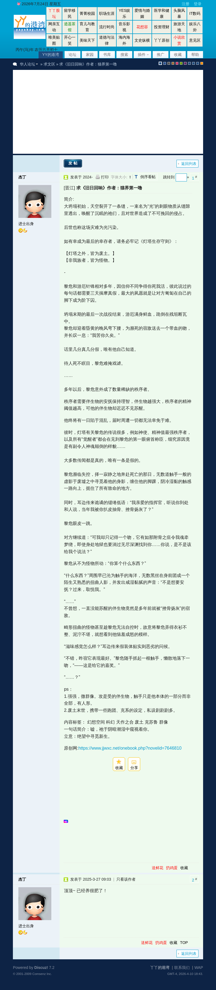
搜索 (124, 54)
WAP (198, 967)
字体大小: (119, 177)
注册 (185, 4)
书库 (107, 54)
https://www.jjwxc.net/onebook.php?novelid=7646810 (130, 748)
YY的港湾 (50, 54)
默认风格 (160, 63)
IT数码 (194, 13)
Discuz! (41, 967)
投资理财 (161, 27)
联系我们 (182, 967)
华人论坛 (27, 64)
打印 (105, 177)
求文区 (49, 64)
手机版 (201, 63)
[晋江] (69, 187)
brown (173, 63)
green (181, 63)
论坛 (72, 54)
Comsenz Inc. (42, 973)
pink (177, 63)
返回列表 (189, 163)
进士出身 (26, 223)
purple (185, 63)
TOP (184, 942)
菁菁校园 (87, 13)
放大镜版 (193, 63)
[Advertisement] (114, 111)
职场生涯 (106, 13)
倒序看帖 (148, 177)
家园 (90, 54)
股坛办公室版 (197, 63)
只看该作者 (126, 879)
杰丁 (22, 177)
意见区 (195, 40)
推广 (160, 54)
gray (168, 63)
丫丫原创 (161, 40)
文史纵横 (142, 40)
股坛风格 (189, 63)
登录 (197, 4)
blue (164, 63)
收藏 (178, 54)
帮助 (195, 54)
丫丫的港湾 (159, 967)
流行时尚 (106, 27)
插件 (141, 54)
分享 (134, 768)
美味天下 (87, 40)
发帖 (73, 163)
